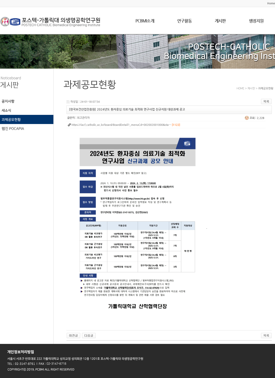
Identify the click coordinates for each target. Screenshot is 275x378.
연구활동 (184, 20)
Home (271, 3)
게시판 (220, 20)
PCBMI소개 (144, 20)
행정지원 (256, 20)
